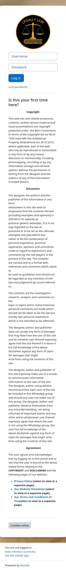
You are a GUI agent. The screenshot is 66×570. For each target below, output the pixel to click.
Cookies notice (20, 525)
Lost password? (17, 87)
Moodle (24, 565)
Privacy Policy (23, 481)
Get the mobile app (17, 555)
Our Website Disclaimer (30, 489)
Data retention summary (20, 551)
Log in (16, 78)
